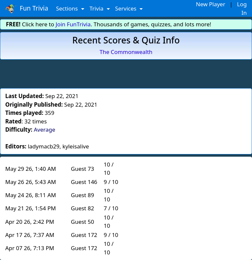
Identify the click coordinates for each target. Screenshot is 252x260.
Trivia (97, 8)
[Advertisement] (126, 73)
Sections (67, 8)
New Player (210, 4)
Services (126, 8)
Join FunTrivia (73, 24)
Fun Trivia (26, 8)
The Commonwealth (125, 52)
